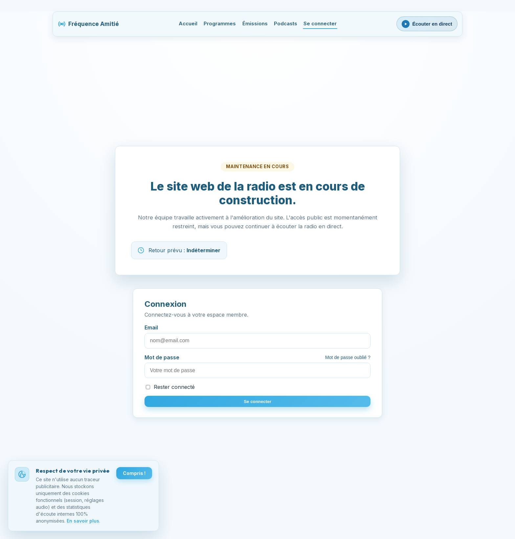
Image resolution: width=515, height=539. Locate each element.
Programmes (220, 24)
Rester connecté (170, 387)
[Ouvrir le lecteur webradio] (427, 23)
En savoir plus (83, 521)
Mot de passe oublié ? (347, 357)
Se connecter (320, 24)
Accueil (188, 24)
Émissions (255, 24)
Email (257, 336)
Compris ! (134, 474)
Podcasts (285, 24)
